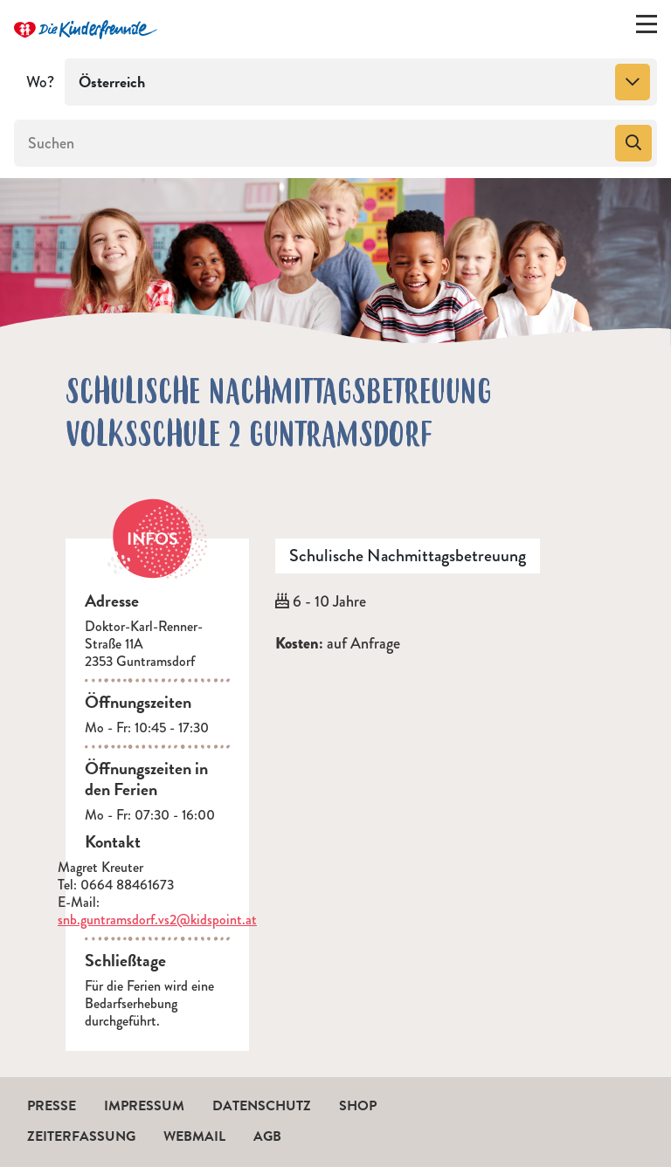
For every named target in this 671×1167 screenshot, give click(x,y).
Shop (358, 1105)
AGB (267, 1136)
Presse (51, 1105)
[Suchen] (313, 143)
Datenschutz (261, 1105)
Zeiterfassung (81, 1136)
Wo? (40, 82)
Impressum (144, 1105)
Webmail (194, 1136)
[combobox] (361, 82)
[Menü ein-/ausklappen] (646, 28)
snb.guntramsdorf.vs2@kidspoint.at (157, 920)
